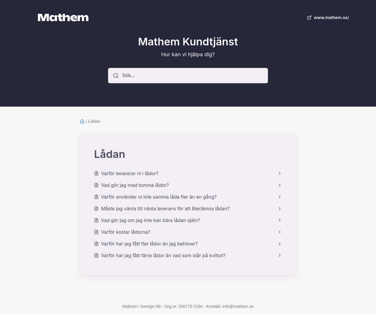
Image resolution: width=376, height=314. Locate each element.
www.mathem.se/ (327, 17)
